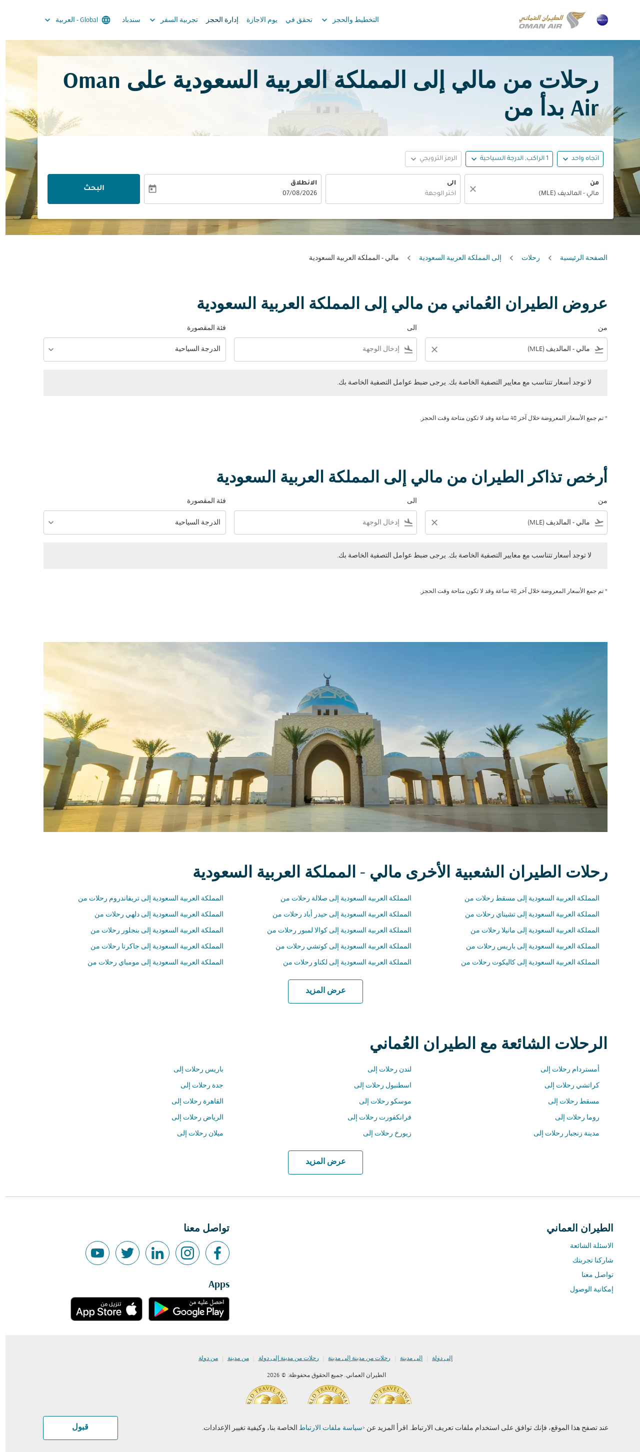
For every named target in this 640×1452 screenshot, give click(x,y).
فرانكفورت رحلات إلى (374, 1118)
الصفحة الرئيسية (578, 258)
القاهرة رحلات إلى (192, 1102)
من (589, 183)
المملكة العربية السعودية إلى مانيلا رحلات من (529, 930)
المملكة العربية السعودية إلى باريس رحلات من (527, 946)
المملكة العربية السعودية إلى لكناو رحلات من (342, 962)
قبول (74, 1428)
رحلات (525, 258)
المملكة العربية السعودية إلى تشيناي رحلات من (527, 914)
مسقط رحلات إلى (568, 1102)
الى (446, 183)
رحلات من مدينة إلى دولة (283, 1359)
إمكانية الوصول (586, 1290)
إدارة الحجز (216, 20)
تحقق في (293, 20)
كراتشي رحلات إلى (566, 1086)
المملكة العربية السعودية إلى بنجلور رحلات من (151, 930)
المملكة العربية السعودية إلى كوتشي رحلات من (338, 946)
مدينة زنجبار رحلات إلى (561, 1134)
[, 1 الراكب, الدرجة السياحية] (508, 159)
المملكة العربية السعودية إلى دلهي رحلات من (153, 914)
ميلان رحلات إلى (195, 1134)
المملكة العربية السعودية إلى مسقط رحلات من (526, 898)
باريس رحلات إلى (193, 1070)
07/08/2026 (294, 194)
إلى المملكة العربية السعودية (455, 258)
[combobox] (534, 194)
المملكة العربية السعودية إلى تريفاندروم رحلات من (145, 898)
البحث (88, 189)
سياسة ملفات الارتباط (325, 1428)
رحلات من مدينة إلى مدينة (353, 1359)
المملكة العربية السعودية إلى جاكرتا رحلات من (151, 946)
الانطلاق (298, 183)
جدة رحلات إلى (196, 1086)
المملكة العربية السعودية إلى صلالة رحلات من (340, 898)
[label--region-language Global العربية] (71, 20)
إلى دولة (436, 1359)
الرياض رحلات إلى (192, 1118)
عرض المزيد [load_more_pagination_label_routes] (320, 991)
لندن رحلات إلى (384, 1070)
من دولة (202, 1359)
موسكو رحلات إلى (380, 1102)
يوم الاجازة (256, 20)
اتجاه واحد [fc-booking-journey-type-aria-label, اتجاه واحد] (580, 159)
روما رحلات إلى (572, 1118)
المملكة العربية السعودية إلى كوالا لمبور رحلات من (334, 930)
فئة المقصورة (201, 328)
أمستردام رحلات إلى (564, 1070)
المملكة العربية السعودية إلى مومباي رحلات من (150, 962)
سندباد (125, 20)
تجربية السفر (165, 20)
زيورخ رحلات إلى (382, 1134)
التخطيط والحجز (342, 20)
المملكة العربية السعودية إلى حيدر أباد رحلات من (336, 914)
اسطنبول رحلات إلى (377, 1086)
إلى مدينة (405, 1359)
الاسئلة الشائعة (586, 1246)
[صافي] (466, 189)
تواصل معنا (592, 1275)
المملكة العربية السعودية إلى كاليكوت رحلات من (525, 962)
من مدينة (233, 1359)
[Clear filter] (428, 349)
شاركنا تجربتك (587, 1260)
